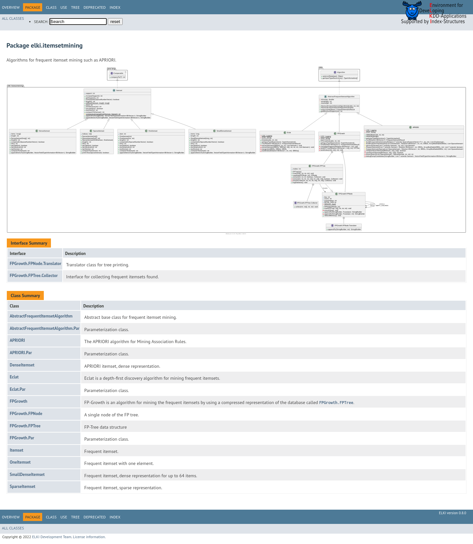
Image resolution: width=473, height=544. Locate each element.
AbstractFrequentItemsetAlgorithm (41, 316)
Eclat (14, 377)
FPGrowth (18, 401)
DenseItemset (22, 365)
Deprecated (95, 7)
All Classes (13, 18)
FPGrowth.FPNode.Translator (35, 263)
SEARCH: (41, 21)
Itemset (16, 450)
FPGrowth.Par (22, 438)
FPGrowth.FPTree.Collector (34, 275)
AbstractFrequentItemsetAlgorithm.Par (44, 328)
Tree (75, 7)
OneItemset (20, 462)
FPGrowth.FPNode (26, 413)
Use (63, 7)
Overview (10, 7)
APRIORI (17, 340)
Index (115, 7)
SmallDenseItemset (27, 474)
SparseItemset (22, 486)
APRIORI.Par (21, 352)
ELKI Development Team (51, 536)
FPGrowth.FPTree (25, 426)
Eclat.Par (18, 389)
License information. (89, 536)
